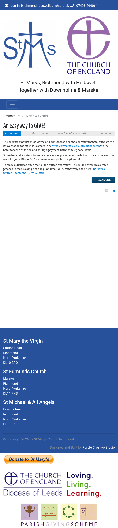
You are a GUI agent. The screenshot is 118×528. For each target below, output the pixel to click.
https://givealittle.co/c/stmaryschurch (76, 146)
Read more (103, 180)
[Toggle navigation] (12, 104)
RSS (112, 191)
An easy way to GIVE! (24, 126)
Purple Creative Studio (98, 447)
